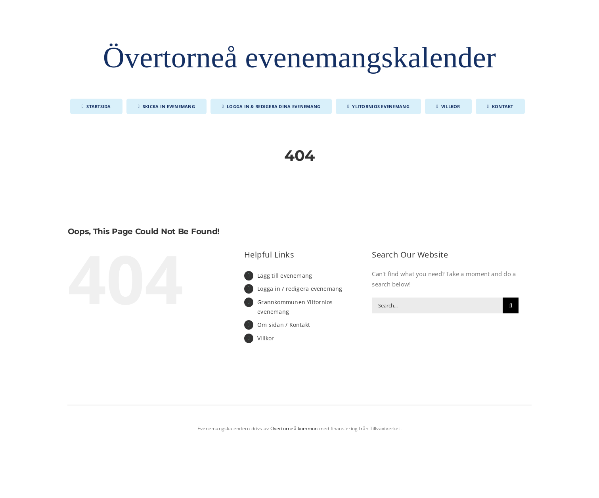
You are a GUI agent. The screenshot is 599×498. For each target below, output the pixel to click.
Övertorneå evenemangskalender (299, 57)
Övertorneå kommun (294, 428)
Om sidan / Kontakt (283, 324)
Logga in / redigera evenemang (300, 288)
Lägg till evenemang (284, 275)
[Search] (511, 305)
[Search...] (437, 305)
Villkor (265, 338)
